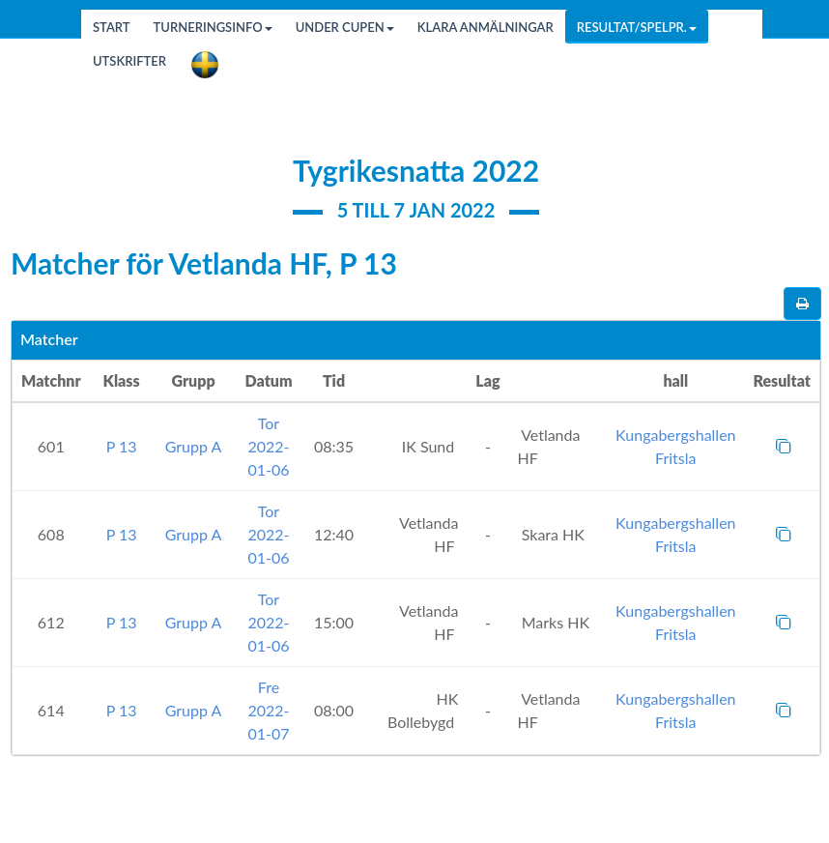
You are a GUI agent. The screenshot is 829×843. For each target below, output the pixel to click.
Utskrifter (129, 61)
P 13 (121, 446)
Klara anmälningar (485, 27)
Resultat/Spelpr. (637, 27)
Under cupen (345, 27)
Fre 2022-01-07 (268, 710)
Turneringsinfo (213, 27)
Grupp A (193, 446)
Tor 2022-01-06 (268, 446)
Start (111, 27)
